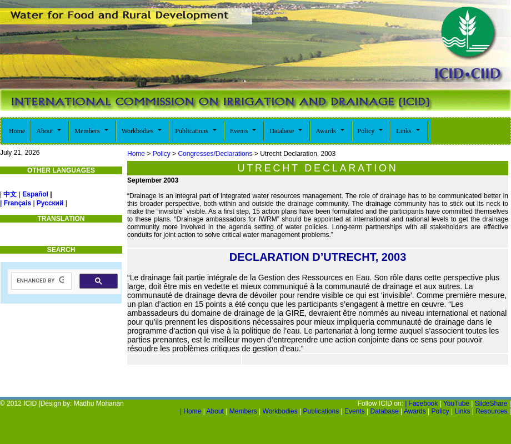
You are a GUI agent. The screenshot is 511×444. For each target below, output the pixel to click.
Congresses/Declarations (215, 154)
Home (136, 154)
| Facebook (421, 403)
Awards (415, 411)
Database (384, 411)
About (215, 411)
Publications (321, 411)
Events (354, 411)
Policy (162, 154)
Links (462, 411)
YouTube (456, 403)
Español (35, 194)
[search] (40, 281)
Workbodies (280, 411)
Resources (491, 411)
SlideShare (491, 403)
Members (243, 411)
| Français (15, 203)
